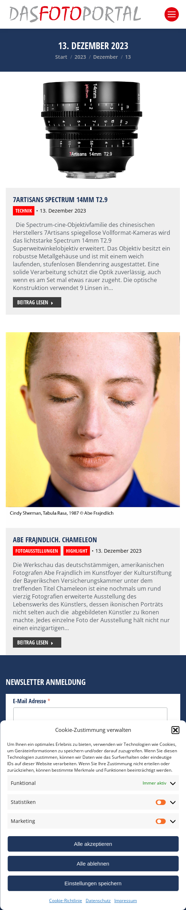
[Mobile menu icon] (171, 14)
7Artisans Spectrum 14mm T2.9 (60, 199)
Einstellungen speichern (93, 883)
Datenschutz (98, 900)
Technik (23, 210)
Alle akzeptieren (93, 844)
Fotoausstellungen (36, 550)
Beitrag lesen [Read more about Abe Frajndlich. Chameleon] (35, 642)
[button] (175, 730)
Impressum (125, 900)
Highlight (76, 550)
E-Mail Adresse (32, 701)
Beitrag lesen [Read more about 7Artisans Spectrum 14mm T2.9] (35, 302)
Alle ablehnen (93, 864)
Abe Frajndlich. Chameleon (55, 539)
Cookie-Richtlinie (65, 900)
